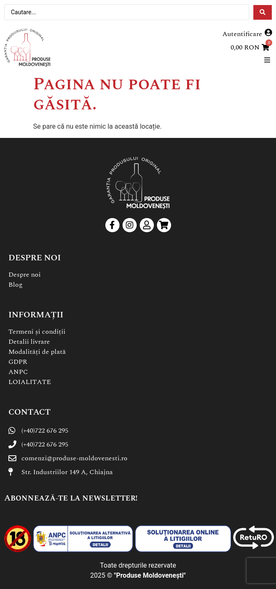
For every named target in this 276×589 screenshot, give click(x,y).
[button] (267, 59)
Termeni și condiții (36, 332)
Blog (15, 285)
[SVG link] (27, 48)
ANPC (18, 372)
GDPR (17, 362)
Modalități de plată (37, 352)
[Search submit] (262, 12)
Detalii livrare (29, 342)
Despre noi (24, 275)
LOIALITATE (29, 382)
